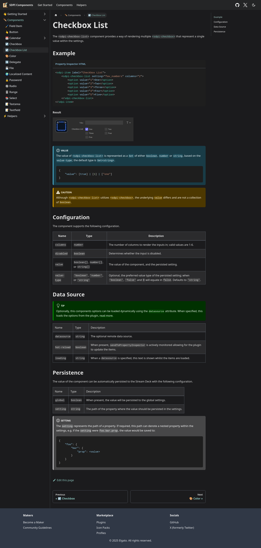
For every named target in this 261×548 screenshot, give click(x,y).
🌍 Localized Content (18, 74)
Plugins (101, 522)
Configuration (221, 21)
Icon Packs (103, 527)
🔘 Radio (11, 86)
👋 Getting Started (15, 14)
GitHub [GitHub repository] (237, 5)
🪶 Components (13, 20)
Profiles (101, 533)
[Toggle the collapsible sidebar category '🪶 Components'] (44, 20)
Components (64, 5)
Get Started (45, 5)
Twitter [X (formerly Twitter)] (246, 5)
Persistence (219, 31)
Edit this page (63, 480)
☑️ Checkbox (13, 44)
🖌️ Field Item (13, 26)
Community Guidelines (37, 527)
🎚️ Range (11, 92)
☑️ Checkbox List (16, 50)
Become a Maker (33, 522)
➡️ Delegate (13, 62)
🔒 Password (13, 80)
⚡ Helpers (10, 116)
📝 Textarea (12, 104)
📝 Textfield (12, 110)
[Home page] (56, 15)
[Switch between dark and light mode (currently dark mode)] (253, 5)
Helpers (81, 5)
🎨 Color (10, 56)
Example (218, 17)
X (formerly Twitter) (182, 527)
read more (106, 315)
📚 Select (11, 98)
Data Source (220, 26)
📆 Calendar (13, 38)
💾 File (9, 68)
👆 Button (11, 32)
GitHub (174, 522)
